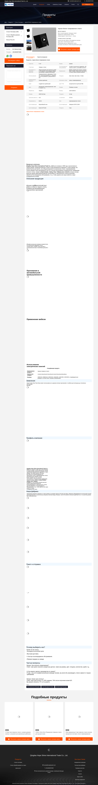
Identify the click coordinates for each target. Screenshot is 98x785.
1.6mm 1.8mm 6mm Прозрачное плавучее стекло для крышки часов (48, 733)
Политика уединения (80, 779)
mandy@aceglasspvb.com (74, 1)
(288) (12, 31)
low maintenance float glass (33, 686)
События (67, 4)
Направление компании (79, 762)
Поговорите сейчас (14, 60)
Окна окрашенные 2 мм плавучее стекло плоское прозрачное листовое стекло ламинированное (79, 733)
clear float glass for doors (47, 686)
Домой (34, 4)
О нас (48, 4)
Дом (6, 22)
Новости (80, 771)
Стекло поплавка (19, 22)
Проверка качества (79, 768)
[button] (29, 50)
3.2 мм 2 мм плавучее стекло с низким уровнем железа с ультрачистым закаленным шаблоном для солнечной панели (18, 733)
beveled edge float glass (61, 686)
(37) (10, 39)
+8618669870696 (88, 1)
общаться (87, 4)
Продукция (41, 4)
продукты (10, 22)
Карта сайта (80, 776)
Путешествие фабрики (80, 765)
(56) (13, 35)
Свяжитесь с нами (57, 4)
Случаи (80, 773)
